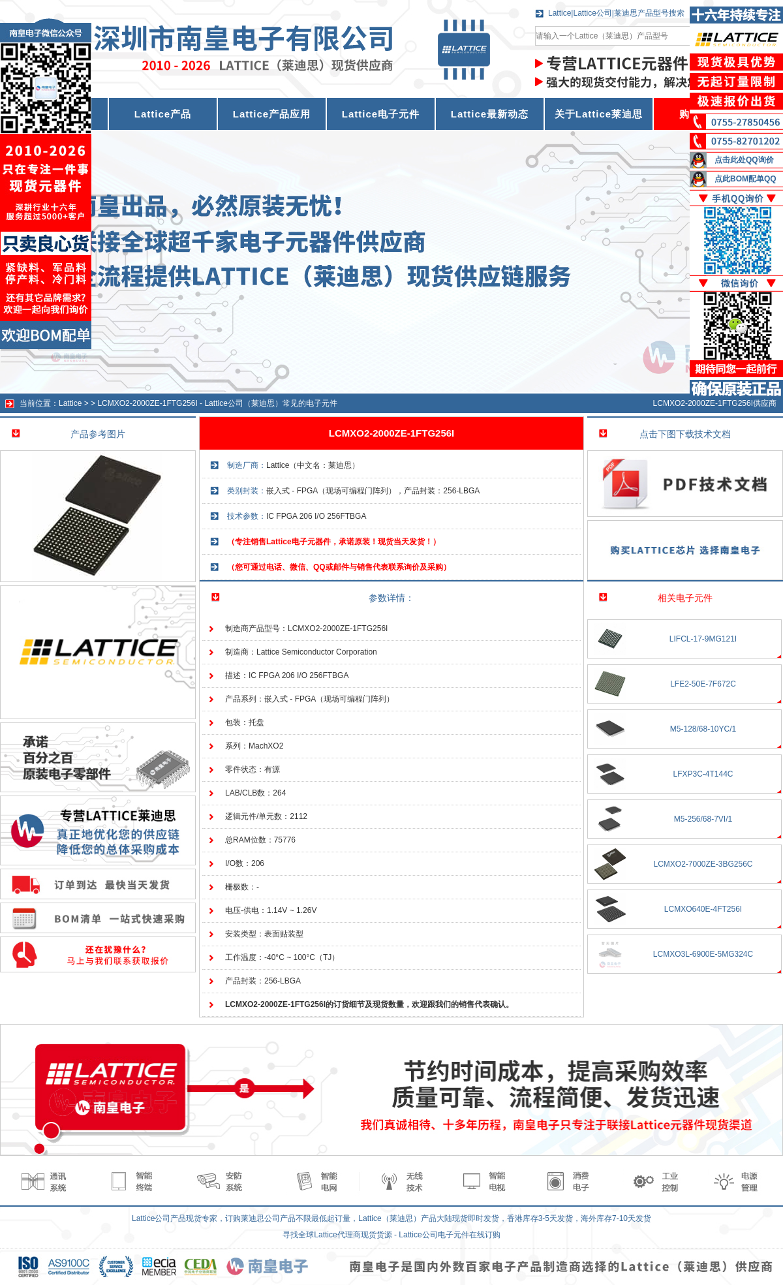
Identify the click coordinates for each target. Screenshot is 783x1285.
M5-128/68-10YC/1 (703, 729)
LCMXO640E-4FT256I (703, 909)
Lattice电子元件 (381, 113)
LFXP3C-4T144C (703, 774)
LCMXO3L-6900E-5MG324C (703, 954)
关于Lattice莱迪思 (599, 113)
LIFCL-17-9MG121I (703, 638)
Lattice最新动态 (490, 113)
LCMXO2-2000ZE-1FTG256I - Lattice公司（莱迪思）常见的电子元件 (217, 403)
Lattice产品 (162, 113)
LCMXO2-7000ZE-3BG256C (702, 864)
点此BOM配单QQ (745, 178)
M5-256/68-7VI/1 (703, 819)
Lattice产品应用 (272, 113)
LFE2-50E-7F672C (703, 684)
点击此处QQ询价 (744, 159)
